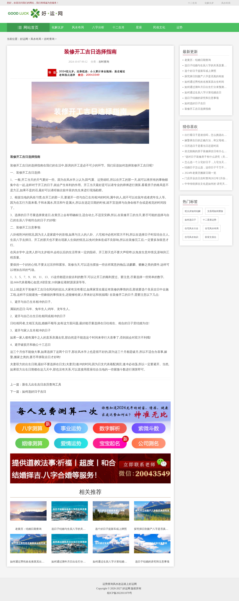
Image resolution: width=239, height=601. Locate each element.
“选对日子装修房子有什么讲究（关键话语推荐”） (207, 156)
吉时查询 (49, 39)
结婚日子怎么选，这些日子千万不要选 (207, 167)
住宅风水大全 (191, 228)
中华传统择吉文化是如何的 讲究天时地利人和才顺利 (207, 183)
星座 (139, 27)
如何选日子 (190, 219)
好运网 (24, 39)
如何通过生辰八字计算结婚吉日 (111, 561)
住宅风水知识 (191, 237)
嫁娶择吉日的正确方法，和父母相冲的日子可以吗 (207, 140)
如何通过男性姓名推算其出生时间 (28, 561)
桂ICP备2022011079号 (119, 593)
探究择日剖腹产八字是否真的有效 (152, 529)
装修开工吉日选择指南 (198, 108)
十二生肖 (192, 3)
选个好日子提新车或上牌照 (111, 529)
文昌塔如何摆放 (215, 211)
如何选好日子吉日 (34, 391)
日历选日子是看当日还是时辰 (202, 145)
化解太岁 (209, 3)
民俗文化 (159, 27)
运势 (179, 27)
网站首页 (28, 27)
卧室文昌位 (210, 237)
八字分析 (98, 27)
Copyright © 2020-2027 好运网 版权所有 (118, 588)
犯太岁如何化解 (193, 211)
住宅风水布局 (212, 228)
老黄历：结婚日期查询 (28, 529)
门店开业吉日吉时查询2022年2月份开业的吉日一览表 (207, 178)
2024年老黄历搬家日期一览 (200, 173)
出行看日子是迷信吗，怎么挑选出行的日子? (207, 135)
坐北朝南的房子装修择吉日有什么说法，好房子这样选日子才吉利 (207, 151)
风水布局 (225, 3)
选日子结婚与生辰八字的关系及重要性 (69, 529)
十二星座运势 (209, 219)
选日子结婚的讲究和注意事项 (152, 561)
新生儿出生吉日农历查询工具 (41, 384)
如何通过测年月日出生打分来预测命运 (69, 561)
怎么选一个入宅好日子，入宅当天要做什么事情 (207, 162)
